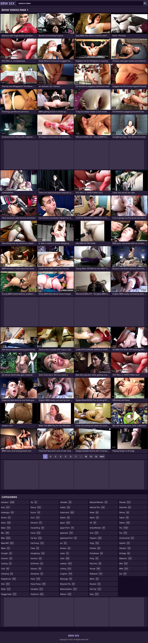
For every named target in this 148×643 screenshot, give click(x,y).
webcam (125, 558)
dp (34, 502)
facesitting (37, 528)
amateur (8, 502)
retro (94, 579)
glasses (36, 568)
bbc (5, 533)
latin (65, 558)
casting (6, 563)
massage (66, 579)
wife (123, 568)
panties (95, 548)
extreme (36, 522)
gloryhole (37, 573)
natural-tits (97, 507)
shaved (125, 502)
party (94, 558)
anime (6, 517)
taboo (124, 517)
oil (93, 522)
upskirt (124, 543)
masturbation (68, 589)
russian (95, 584)
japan (65, 522)
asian (6, 522)
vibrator (125, 548)
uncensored (126, 538)
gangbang (38, 553)
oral (94, 533)
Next (102, 456)
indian (65, 507)
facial (36, 533)
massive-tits (67, 584)
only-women (97, 528)
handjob (37, 589)
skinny (124, 512)
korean (65, 548)
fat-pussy (37, 543)
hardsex (66, 502)
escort (35, 512)
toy (123, 533)
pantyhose (96, 553)
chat (5, 568)
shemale (125, 507)
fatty (35, 548)
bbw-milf (7, 543)
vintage (124, 553)
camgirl (6, 553)
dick (5, 584)
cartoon (6, 558)
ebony (36, 507)
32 (96, 456)
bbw (6, 538)
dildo (6, 589)
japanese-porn (68, 538)
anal (5, 507)
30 (86, 456)
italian (65, 517)
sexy (94, 594)
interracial (67, 512)
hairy (35, 579)
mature (66, 594)
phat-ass (96, 563)
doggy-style (9, 594)
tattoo (124, 522)
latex (64, 553)
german (36, 558)
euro (35, 517)
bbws (5, 548)
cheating (7, 573)
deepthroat (8, 579)
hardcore (37, 594)
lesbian (66, 563)
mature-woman (99, 502)
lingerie (66, 573)
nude (94, 512)
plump (95, 568)
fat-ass (36, 538)
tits (123, 528)
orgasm (96, 538)
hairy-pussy (38, 584)
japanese (66, 533)
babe (6, 528)
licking (65, 568)
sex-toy (95, 589)
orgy (94, 543)
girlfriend (37, 563)
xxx (123, 573)
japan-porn (67, 528)
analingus (7, 512)
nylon (94, 517)
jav (63, 543)
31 (91, 456)
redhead (96, 573)
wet (123, 563)
